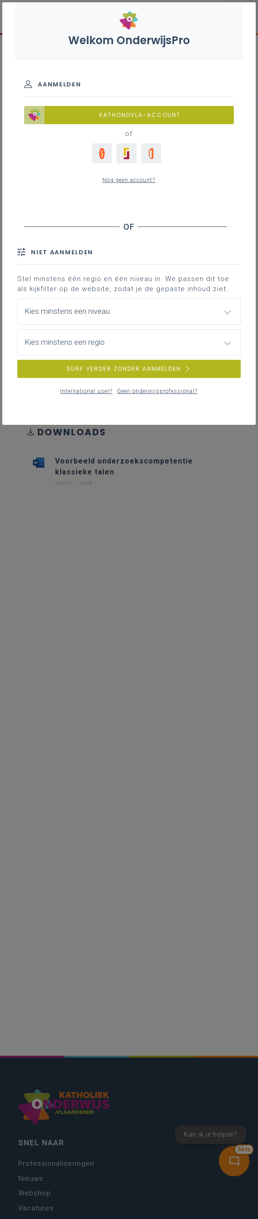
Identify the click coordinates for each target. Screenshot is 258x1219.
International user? (86, 391)
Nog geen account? (128, 180)
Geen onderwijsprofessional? (157, 391)
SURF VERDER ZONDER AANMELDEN (128, 369)
